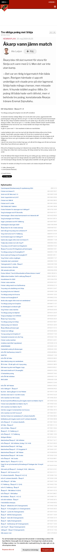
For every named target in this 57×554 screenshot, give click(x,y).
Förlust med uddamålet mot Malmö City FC (14, 404)
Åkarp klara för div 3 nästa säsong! (12, 228)
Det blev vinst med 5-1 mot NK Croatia (13, 395)
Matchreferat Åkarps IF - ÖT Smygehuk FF (14, 449)
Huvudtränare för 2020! (8, 279)
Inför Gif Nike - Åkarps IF (8, 428)
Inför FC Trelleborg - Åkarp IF (10, 487)
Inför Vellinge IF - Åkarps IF (9, 388)
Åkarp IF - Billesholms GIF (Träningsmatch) (14, 505)
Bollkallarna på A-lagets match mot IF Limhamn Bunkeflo (19, 419)
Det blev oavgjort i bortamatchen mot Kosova (15, 410)
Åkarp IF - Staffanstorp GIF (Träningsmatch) (14, 524)
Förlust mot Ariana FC (7, 191)
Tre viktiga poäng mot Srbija (17, 32)
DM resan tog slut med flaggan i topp (13, 367)
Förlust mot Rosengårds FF (9, 297)
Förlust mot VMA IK (7, 200)
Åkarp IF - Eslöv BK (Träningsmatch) (12, 518)
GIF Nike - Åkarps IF (7, 425)
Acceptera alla (47, 550)
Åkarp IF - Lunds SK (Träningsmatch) (12, 512)
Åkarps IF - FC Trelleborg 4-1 (10, 431)
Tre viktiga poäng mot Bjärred (10, 313)
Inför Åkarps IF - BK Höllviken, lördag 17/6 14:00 (16, 443)
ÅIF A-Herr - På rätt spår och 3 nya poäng (13, 364)
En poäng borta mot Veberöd (10, 291)
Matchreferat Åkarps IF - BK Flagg (11, 446)
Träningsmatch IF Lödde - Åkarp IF (12, 264)
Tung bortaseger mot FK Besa (10, 218)
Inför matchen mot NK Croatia (10, 398)
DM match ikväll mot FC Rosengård (12, 370)
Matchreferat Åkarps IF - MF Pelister (12, 452)
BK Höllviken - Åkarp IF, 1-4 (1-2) (11, 496)
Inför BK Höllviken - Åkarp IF (9, 499)
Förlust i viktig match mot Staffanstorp (13, 285)
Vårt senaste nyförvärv (8, 270)
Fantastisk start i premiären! (9, 261)
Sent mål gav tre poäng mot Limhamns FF (14, 231)
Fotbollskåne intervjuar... (8, 502)
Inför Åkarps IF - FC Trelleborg (10, 434)
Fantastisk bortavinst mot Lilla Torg (12, 337)
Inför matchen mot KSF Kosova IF (11, 413)
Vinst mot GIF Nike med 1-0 (9, 194)
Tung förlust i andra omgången (10, 258)
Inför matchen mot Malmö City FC (11, 407)
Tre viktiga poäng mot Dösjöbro (11, 303)
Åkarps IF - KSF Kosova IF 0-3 (10, 472)
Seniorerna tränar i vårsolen (9, 267)
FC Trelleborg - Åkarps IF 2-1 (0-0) (11, 484)
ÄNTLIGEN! (4, 379)
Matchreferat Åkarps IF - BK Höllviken (12, 440)
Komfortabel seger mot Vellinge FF (12, 237)
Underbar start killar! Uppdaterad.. (11, 343)
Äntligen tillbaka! (6, 437)
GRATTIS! (4, 355)
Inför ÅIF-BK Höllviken (8, 376)
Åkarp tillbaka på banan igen (10, 328)
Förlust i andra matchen (8, 340)
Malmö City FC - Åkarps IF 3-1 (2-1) (12, 461)
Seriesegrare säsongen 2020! (10, 224)
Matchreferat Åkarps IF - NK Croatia (12, 455)
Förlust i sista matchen (8, 282)
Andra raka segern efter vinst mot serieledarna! (15, 300)
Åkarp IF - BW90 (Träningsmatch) (11, 515)
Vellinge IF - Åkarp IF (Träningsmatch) (12, 530)
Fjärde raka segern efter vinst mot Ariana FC (14, 240)
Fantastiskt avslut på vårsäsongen (11, 349)
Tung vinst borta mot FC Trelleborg (12, 234)
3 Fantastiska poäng (7, 373)
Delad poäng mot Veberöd (9, 325)
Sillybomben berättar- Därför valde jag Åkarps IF (16, 276)
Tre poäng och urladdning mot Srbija (12, 288)
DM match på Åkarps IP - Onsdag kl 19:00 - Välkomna (17, 469)
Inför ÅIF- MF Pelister (7, 385)
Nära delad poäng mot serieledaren (12, 361)
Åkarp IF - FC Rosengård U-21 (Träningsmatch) (15, 509)
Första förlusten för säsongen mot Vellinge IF (15, 209)
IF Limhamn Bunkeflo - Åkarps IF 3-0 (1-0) (14, 475)
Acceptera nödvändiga (30, 550)
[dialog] (28, 544)
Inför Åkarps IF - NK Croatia (9, 458)
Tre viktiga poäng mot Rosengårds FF (13, 252)
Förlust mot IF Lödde (7, 203)
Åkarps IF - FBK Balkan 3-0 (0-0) (11, 490)
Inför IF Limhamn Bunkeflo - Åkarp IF (12, 478)
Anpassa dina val (8, 549)
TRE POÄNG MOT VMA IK (9, 206)
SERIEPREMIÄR (5, 346)
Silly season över (6, 533)
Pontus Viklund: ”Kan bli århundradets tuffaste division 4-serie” (20, 273)
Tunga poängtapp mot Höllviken (11, 316)
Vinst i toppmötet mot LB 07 (10, 197)
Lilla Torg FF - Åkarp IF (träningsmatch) (13, 527)
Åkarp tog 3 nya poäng (8, 319)
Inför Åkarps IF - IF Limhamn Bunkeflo (13, 422)
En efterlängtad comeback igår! (11, 306)
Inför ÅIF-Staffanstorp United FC (11, 352)
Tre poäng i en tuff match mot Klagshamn (14, 246)
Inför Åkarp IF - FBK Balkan (9, 493)
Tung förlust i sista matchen (9, 310)
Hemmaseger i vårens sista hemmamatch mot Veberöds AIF (20, 215)
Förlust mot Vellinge (7, 331)
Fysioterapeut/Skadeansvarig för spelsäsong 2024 (17, 188)
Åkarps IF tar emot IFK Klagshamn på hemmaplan (16, 249)
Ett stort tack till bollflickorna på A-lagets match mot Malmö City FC (22, 401)
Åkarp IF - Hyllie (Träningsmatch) (11, 521)
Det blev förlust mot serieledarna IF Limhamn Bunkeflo (18, 416)
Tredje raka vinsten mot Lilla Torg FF (12, 243)
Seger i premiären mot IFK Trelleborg (12, 221)
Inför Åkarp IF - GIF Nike (8, 481)
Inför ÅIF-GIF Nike (6, 358)
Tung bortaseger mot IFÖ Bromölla (12, 212)
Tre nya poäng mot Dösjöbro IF (10, 334)
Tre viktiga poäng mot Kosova (10, 294)
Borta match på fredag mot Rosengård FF (14, 255)
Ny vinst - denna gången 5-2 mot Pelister (13, 392)
